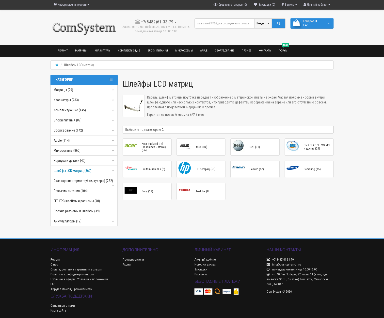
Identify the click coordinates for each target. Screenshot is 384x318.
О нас (54, 264)
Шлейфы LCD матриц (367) (73, 171)
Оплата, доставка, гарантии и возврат (76, 269)
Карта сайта (58, 310)
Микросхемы (184, 50)
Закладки (200, 269)
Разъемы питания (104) (71, 191)
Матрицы (81, 50)
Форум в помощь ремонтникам (71, 289)
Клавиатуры (103, 50)
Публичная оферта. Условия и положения (79, 279)
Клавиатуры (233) (66, 100)
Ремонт (63, 50)
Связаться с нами (62, 305)
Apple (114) (62, 140)
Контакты (265, 50)
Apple (204, 50)
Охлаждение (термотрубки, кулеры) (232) (83, 181)
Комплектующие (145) (70, 110)
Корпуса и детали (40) (69, 161)
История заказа (205, 264)
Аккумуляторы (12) (67, 221)
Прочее (246, 50)
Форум (284, 48)
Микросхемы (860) (67, 150)
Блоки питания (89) (67, 120)
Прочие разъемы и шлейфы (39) (77, 211)
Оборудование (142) (68, 130)
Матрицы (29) (63, 90)
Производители (133, 259)
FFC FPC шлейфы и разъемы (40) (77, 201)
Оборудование (224, 50)
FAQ (52, 284)
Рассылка (201, 274)
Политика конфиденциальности (72, 274)
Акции (127, 264)
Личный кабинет (205, 259)
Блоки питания (157, 50)
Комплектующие (129, 50)
